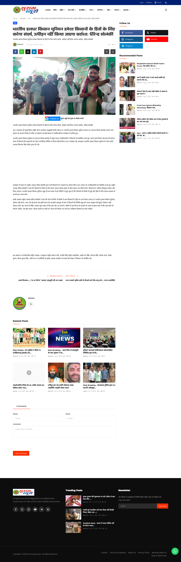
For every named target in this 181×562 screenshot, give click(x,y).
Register (149, 2)
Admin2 (31, 298)
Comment (17, 424)
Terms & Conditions (118, 552)
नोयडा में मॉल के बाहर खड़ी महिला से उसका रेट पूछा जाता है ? (152, 92)
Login (142, 2)
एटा (29, 18)
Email (68, 414)
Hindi (158, 2)
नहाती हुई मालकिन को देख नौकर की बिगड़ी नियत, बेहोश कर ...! (98, 511)
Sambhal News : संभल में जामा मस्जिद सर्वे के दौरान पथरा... (98, 524)
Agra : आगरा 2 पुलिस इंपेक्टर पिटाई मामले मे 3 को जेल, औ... (152, 134)
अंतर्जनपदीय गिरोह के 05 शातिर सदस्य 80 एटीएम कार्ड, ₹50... (28, 386)
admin (15, 391)
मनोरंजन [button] (100, 9)
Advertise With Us (159, 552)
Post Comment (21, 453)
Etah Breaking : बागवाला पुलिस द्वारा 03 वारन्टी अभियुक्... (99, 386)
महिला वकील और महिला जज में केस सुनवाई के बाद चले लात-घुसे (152, 120)
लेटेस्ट (55, 10)
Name (15, 414)
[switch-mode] (166, 2)
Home (47, 10)
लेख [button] (109, 9)
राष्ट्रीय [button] (62, 9)
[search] (166, 10)
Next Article (72, 276)
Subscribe (163, 506)
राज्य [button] (91, 9)
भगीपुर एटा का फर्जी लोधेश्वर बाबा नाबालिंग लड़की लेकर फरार (61, 386)
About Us (132, 552)
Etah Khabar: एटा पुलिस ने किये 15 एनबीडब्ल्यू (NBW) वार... (27, 351)
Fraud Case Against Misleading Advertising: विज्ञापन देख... (149, 106)
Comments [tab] (21, 406)
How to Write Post (158, 555)
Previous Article (55, 276)
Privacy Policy (143, 552)
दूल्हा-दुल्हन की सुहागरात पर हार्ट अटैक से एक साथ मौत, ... (99, 497)
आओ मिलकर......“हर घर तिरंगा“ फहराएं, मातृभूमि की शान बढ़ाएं (40, 280)
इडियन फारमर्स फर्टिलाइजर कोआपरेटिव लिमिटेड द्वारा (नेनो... (97, 351)
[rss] (48, 509)
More (126, 9)
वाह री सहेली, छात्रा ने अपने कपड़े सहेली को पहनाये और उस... (151, 78)
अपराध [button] (117, 9)
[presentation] (31, 444)
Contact (104, 552)
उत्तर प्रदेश (23, 18)
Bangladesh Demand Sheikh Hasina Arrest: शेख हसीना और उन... (150, 64)
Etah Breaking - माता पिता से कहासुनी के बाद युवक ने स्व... (63, 351)
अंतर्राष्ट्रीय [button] (82, 9)
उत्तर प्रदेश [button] (72, 9)
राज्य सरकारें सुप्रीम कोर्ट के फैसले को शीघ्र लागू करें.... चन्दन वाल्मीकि (90, 280)
